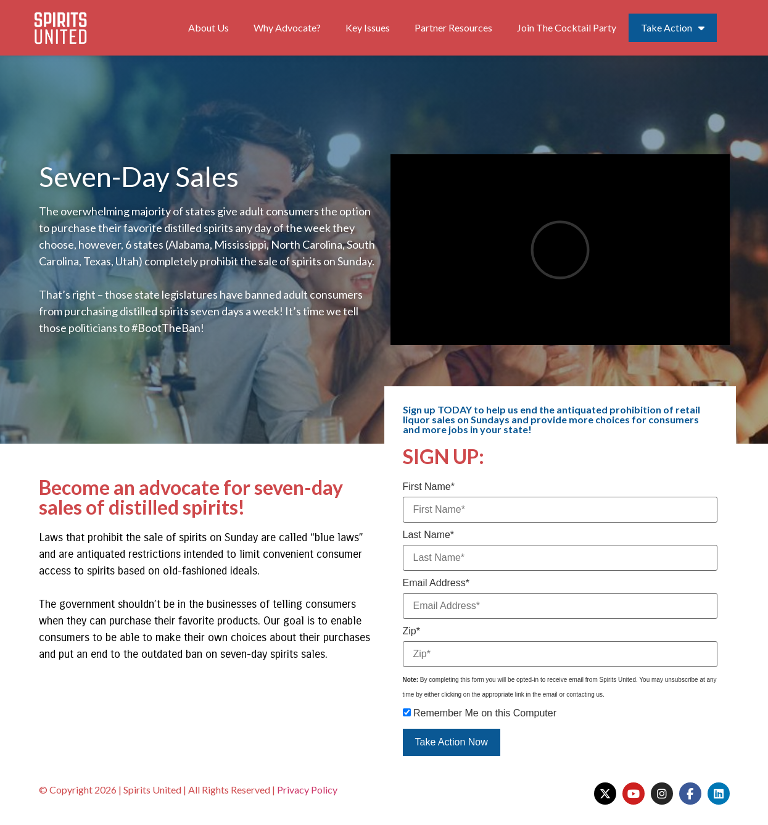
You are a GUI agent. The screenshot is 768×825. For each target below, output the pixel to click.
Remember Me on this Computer (480, 713)
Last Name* (429, 535)
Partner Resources (453, 27)
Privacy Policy (307, 789)
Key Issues (367, 27)
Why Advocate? (287, 27)
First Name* (429, 487)
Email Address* (436, 583)
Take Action (672, 28)
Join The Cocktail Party (566, 27)
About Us (208, 27)
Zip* (411, 631)
